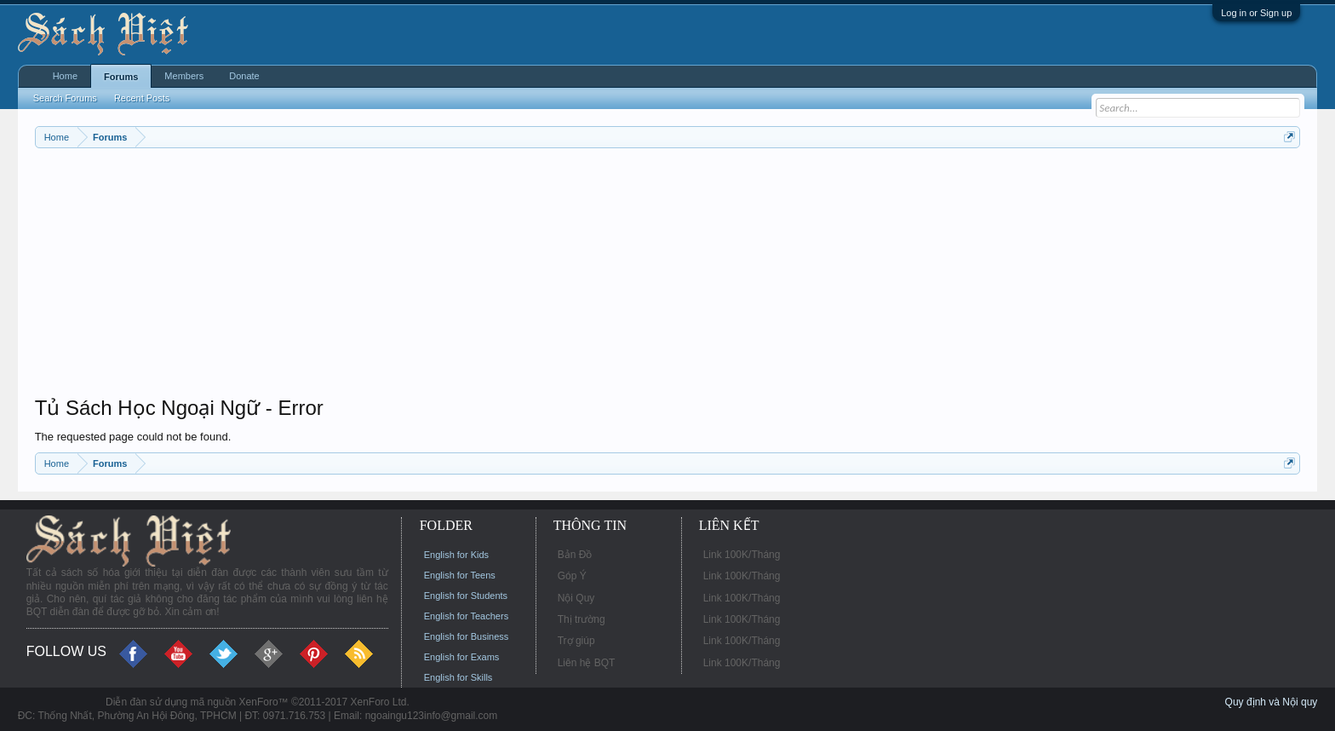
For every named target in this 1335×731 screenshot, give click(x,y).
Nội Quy (576, 598)
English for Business (466, 636)
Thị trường (581, 619)
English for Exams (462, 657)
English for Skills (458, 677)
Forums (121, 77)
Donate (244, 76)
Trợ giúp (576, 641)
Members (183, 76)
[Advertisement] (546, 276)
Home (65, 76)
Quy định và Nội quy (1271, 702)
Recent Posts (141, 98)
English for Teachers (466, 616)
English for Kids (456, 555)
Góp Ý (572, 576)
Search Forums (65, 98)
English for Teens (460, 575)
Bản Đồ (575, 555)
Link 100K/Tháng (742, 555)
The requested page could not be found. (133, 436)
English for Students (465, 595)
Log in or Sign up (1256, 13)
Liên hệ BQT (587, 663)
